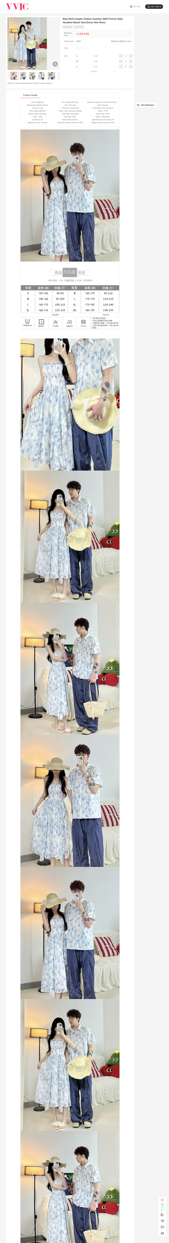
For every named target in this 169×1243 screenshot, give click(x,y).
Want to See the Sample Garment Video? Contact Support (31, 83)
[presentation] (8, 75)
